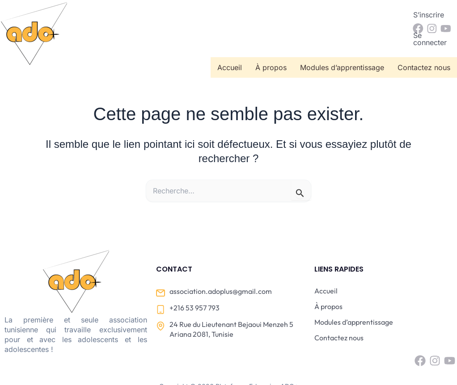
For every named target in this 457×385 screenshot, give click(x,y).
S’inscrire (325, 14)
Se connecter (376, 14)
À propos (271, 39)
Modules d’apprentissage (342, 39)
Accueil (229, 39)
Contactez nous (424, 39)
